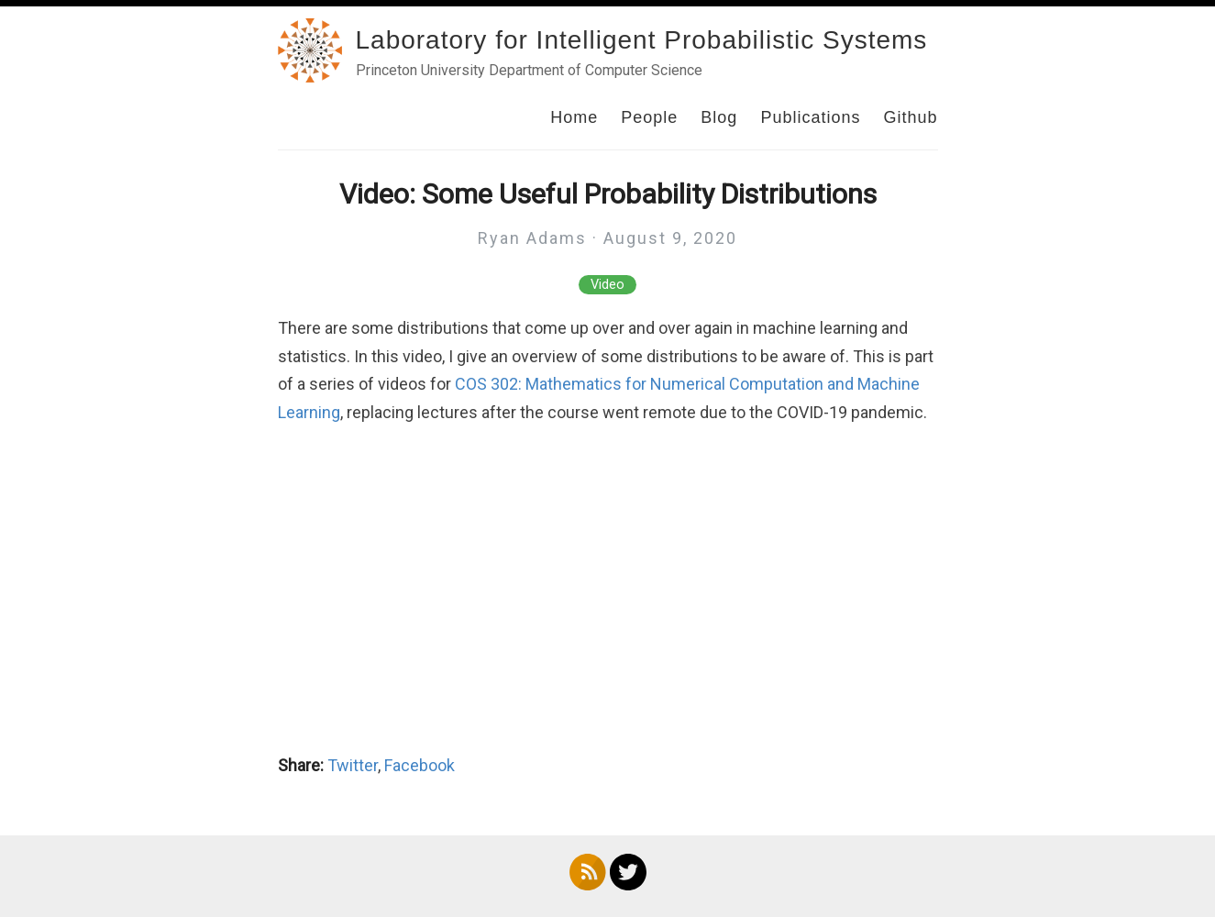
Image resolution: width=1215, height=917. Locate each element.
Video (607, 285)
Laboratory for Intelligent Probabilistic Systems (642, 40)
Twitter (352, 765)
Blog (719, 117)
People (649, 117)
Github (910, 117)
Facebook (419, 765)
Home (574, 117)
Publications (810, 117)
